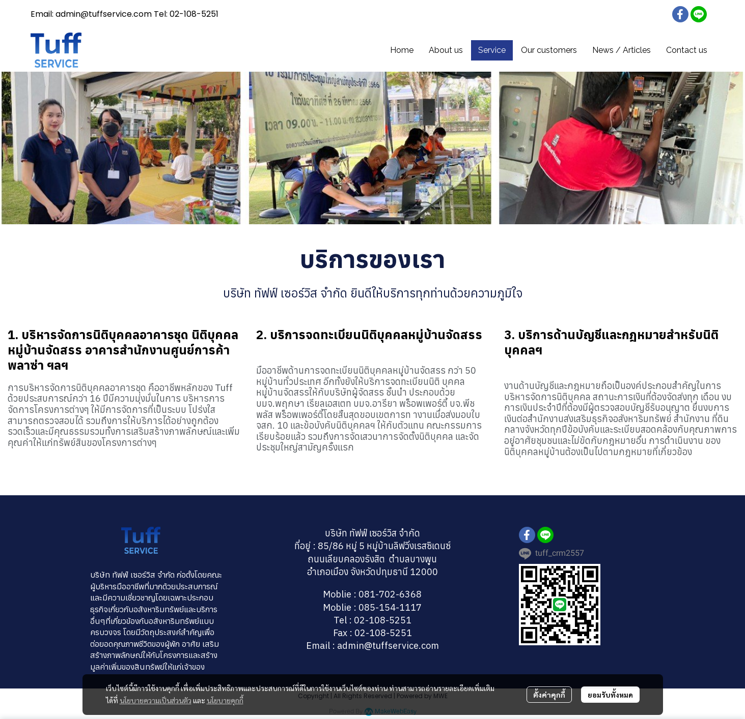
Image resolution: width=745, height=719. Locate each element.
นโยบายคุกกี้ (225, 700)
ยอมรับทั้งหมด (610, 694)
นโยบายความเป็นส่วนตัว (155, 700)
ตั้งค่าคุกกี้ (549, 694)
